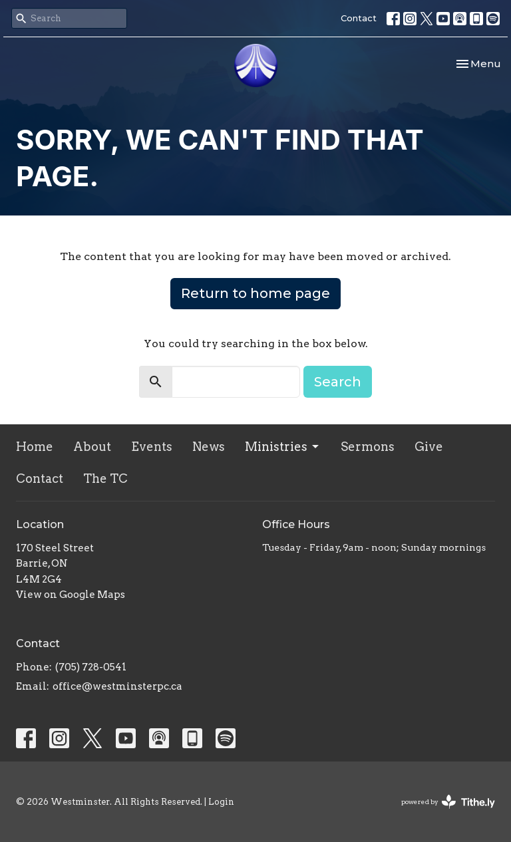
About (92, 447)
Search (337, 382)
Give (429, 447)
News (208, 447)
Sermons (368, 447)
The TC (105, 479)
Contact (359, 18)
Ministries (283, 447)
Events (151, 447)
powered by (448, 802)
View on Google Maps (70, 595)
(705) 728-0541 (90, 667)
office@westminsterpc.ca (117, 686)
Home (34, 447)
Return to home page (255, 293)
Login (221, 802)
